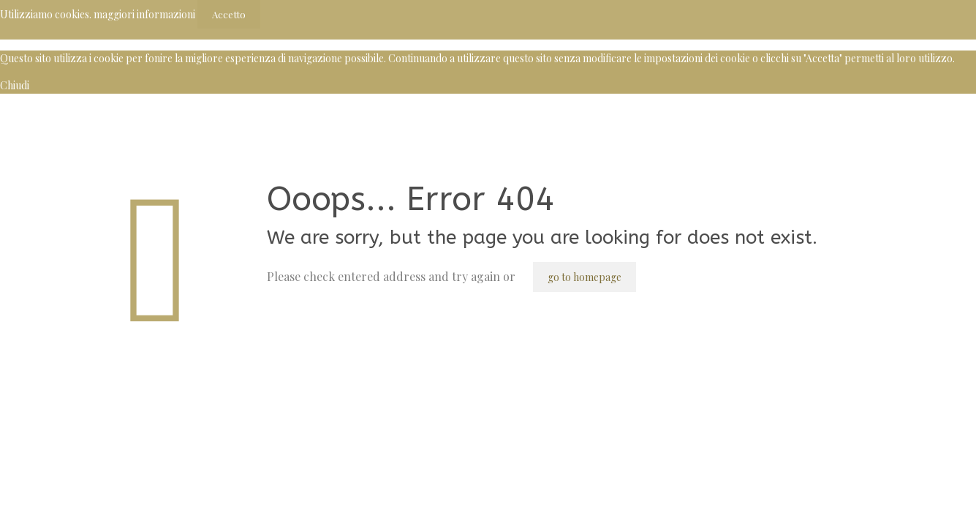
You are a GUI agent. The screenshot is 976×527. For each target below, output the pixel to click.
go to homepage (584, 277)
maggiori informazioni (144, 14)
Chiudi (14, 85)
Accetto (229, 14)
